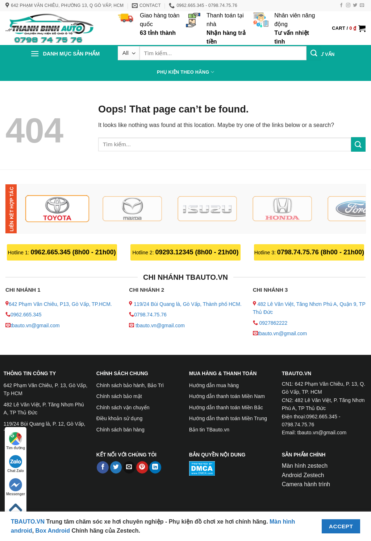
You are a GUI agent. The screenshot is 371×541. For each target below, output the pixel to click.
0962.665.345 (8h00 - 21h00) (73, 252)
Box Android (54, 531)
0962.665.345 (26, 314)
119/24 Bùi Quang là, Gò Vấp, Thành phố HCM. (187, 304)
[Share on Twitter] (116, 467)
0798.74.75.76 (150, 314)
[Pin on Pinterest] (142, 467)
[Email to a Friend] (129, 467)
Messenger (15, 487)
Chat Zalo (15, 464)
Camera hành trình (306, 484)
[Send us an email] (362, 5)
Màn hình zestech (305, 466)
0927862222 (273, 323)
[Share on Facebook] (103, 467)
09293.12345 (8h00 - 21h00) (196, 252)
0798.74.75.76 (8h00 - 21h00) (320, 252)
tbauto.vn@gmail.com (35, 325)
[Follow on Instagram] (348, 5)
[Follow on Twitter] (355, 5)
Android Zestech (303, 475)
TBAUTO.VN (28, 522)
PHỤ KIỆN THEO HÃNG (185, 72)
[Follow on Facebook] (341, 5)
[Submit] (314, 53)
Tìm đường (15, 441)
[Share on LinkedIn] (155, 467)
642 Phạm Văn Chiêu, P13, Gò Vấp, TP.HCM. (60, 304)
